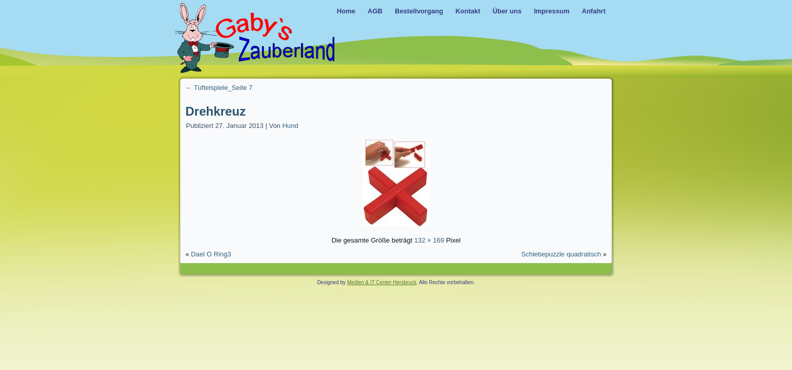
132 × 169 (429, 240)
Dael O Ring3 (211, 254)
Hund (290, 126)
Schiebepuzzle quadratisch (561, 254)
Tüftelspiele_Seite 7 (219, 87)
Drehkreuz (215, 111)
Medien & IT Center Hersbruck (382, 282)
